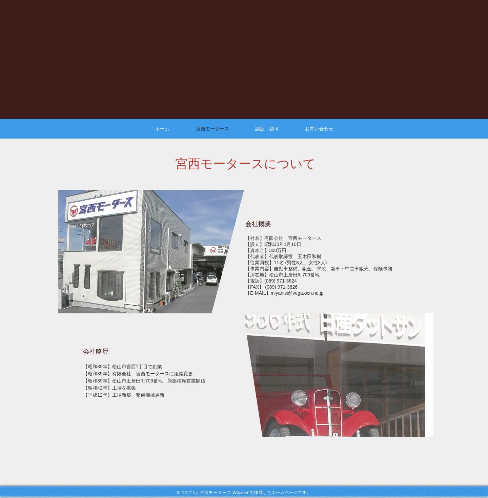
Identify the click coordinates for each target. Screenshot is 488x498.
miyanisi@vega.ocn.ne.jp (297, 293)
